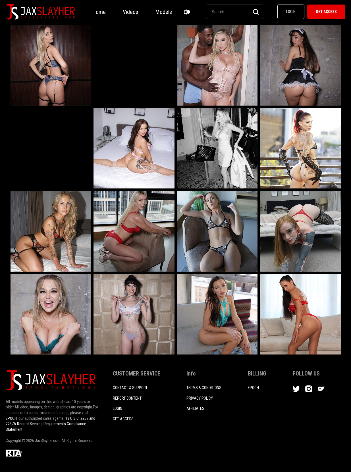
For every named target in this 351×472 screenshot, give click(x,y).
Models (163, 12)
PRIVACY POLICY (199, 398)
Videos (130, 12)
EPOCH (11, 418)
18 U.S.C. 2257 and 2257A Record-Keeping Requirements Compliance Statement (50, 424)
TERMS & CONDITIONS (203, 387)
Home (99, 12)
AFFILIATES (195, 408)
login (117, 408)
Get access (123, 419)
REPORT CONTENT (127, 398)
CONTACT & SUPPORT (130, 387)
